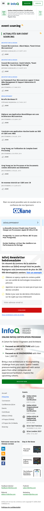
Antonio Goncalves (8, 51)
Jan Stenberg (6, 87)
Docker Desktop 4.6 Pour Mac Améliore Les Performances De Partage (19, 244)
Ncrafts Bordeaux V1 (9, 99)
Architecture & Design (9, 43)
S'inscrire (5, 397)
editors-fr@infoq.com (8, 494)
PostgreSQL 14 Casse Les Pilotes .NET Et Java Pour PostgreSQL (20, 237)
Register (27, 3)
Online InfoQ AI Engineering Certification (32, 418)
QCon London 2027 (34, 431)
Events (4, 408)
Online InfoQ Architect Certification (31, 398)
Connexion (6, 401)
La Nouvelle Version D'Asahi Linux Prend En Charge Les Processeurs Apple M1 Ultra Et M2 (20, 229)
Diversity (5, 427)
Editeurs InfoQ (7, 416)
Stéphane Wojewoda (8, 102)
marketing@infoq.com (30, 494)
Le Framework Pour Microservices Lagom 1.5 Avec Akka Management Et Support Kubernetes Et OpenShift (20, 82)
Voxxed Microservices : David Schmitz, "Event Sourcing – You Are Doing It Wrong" (18, 64)
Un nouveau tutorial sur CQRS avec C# (16, 183)
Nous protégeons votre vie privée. (13, 315)
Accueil (4, 393)
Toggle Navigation (3, 3)
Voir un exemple (34, 272)
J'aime (6, 54)
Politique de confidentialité (10, 507)
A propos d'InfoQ (8, 419)
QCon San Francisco (34, 426)
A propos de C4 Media (10, 423)
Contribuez (6, 412)
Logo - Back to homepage (13, 3)
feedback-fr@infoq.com (9, 488)
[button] (22, 310)
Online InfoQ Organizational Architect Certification (32, 408)
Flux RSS (22, 25)
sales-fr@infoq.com (29, 488)
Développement (6, 96)
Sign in (38, 3)
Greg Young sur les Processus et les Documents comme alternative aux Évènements (19, 167)
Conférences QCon (8, 404)
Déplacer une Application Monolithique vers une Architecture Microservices (20, 115)
